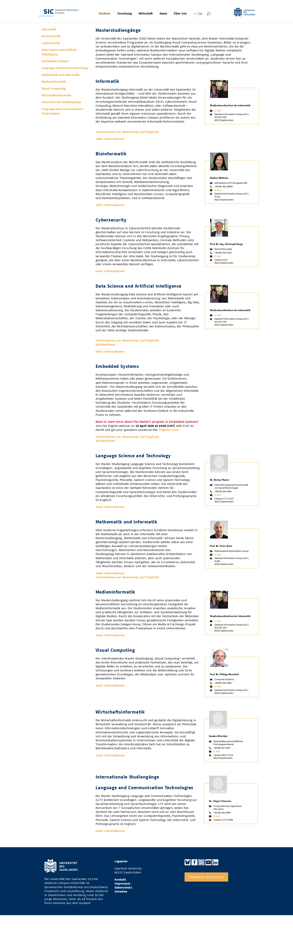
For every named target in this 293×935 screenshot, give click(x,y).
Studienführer (105, 344)
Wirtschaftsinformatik (56, 95)
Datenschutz (123, 887)
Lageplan (121, 861)
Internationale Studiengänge (61, 102)
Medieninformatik (53, 81)
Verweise (121, 891)
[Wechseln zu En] (194, 15)
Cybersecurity (50, 43)
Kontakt (120, 879)
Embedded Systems (55, 61)
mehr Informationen (110, 139)
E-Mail (217, 110)
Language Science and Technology (64, 68)
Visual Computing (53, 88)
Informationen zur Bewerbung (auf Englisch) (127, 132)
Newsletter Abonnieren (206, 877)
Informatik (48, 29)
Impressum (123, 883)
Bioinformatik (51, 36)
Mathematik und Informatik (60, 75)
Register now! (169, 430)
